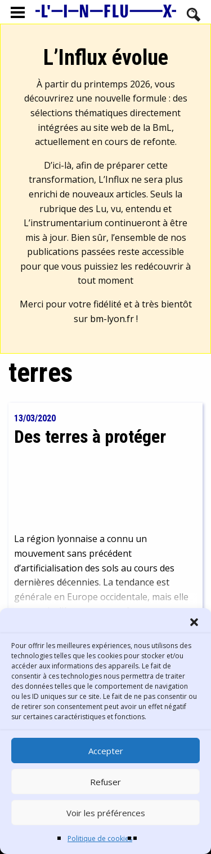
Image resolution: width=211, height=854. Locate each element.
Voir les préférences (105, 812)
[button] (194, 622)
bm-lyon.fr (112, 318)
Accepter (105, 750)
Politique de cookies (100, 838)
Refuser (105, 781)
